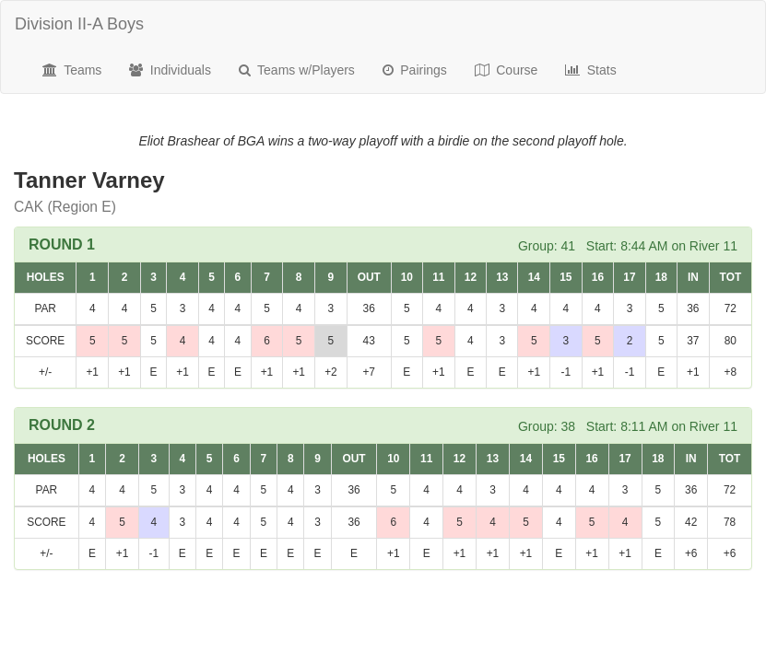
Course (506, 70)
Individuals (170, 70)
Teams (71, 70)
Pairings (415, 70)
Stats (590, 70)
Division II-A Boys (79, 24)
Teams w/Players (297, 70)
